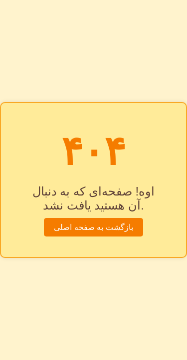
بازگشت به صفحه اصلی (93, 227)
